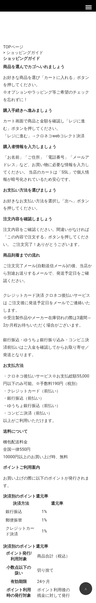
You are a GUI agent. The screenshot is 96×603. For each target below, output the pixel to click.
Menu (89, 6)
